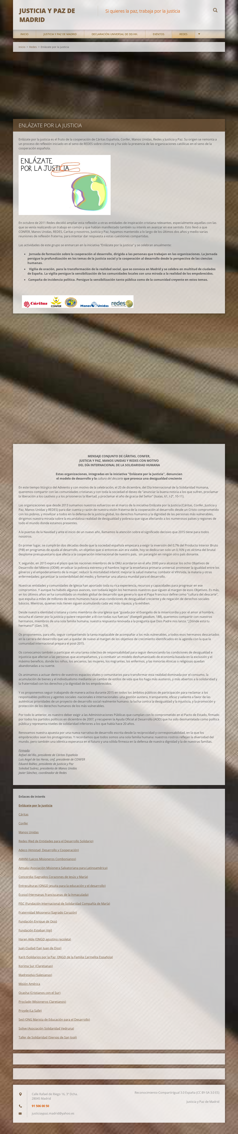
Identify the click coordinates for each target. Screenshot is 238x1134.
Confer (23, 826)
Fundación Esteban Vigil (35, 933)
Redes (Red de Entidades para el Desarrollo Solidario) (56, 844)
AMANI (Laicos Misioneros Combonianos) (47, 862)
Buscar (215, 10)
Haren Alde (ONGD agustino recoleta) (45, 942)
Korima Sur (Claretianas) (36, 969)
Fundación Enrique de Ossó (38, 924)
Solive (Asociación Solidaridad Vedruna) (46, 1031)
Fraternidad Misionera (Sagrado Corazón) (48, 915)
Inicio (24, 37)
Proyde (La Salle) (30, 1014)
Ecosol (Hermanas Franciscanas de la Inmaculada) (54, 898)
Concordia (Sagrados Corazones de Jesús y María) (53, 880)
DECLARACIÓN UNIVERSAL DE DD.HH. (115, 37)
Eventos (158, 37)
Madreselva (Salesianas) (35, 978)
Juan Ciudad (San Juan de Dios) (40, 951)
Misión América (29, 987)
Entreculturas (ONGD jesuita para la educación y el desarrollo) (62, 889)
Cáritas (23, 817)
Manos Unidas (29, 835)
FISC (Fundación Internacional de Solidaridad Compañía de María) (64, 907)
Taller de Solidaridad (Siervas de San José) (48, 1040)
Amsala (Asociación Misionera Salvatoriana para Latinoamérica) (63, 871)
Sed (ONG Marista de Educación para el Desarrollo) (54, 1022)
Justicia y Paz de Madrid (60, 37)
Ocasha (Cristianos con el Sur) (39, 996)
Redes (183, 37)
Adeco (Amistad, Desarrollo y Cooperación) (49, 853)
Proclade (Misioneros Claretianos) (42, 1005)
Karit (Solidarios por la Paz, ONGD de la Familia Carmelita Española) (66, 960)
